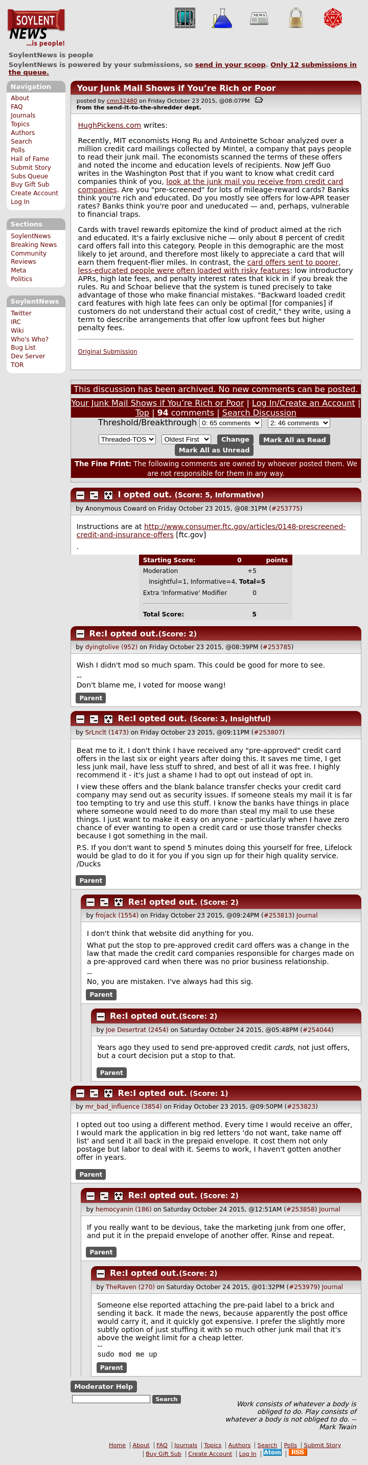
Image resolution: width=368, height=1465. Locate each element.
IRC (16, 322)
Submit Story (31, 167)
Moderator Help (103, 1387)
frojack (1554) (117, 915)
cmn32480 (122, 101)
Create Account (34, 193)
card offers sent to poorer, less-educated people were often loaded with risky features (209, 266)
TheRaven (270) (130, 1287)
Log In (20, 201)
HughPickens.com (110, 125)
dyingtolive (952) (111, 647)
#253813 (278, 915)
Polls (18, 150)
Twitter (21, 313)
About (20, 98)
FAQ (16, 106)
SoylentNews (36, 28)
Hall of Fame (30, 159)
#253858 (300, 1209)
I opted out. (145, 494)
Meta (18, 270)
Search (21, 141)
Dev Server (28, 356)
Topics (20, 124)
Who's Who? (30, 339)
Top (142, 413)
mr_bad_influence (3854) (123, 1106)
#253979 (303, 1287)
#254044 (317, 1030)
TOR (17, 365)
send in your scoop (230, 64)
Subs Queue (29, 176)
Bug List (23, 347)
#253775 (285, 508)
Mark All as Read (294, 439)
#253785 (277, 647)
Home (117, 1446)
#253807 (268, 732)
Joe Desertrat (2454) (137, 1030)
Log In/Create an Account (303, 403)
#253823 (301, 1106)
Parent (90, 698)
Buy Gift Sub (30, 184)
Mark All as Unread (214, 450)
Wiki (17, 330)
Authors (23, 132)
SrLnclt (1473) (107, 732)
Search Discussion (259, 413)
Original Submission (107, 351)
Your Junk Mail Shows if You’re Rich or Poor (176, 88)
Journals (23, 115)
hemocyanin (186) (124, 1209)
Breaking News (34, 244)
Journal (307, 915)
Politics (21, 279)
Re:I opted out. (123, 633)
